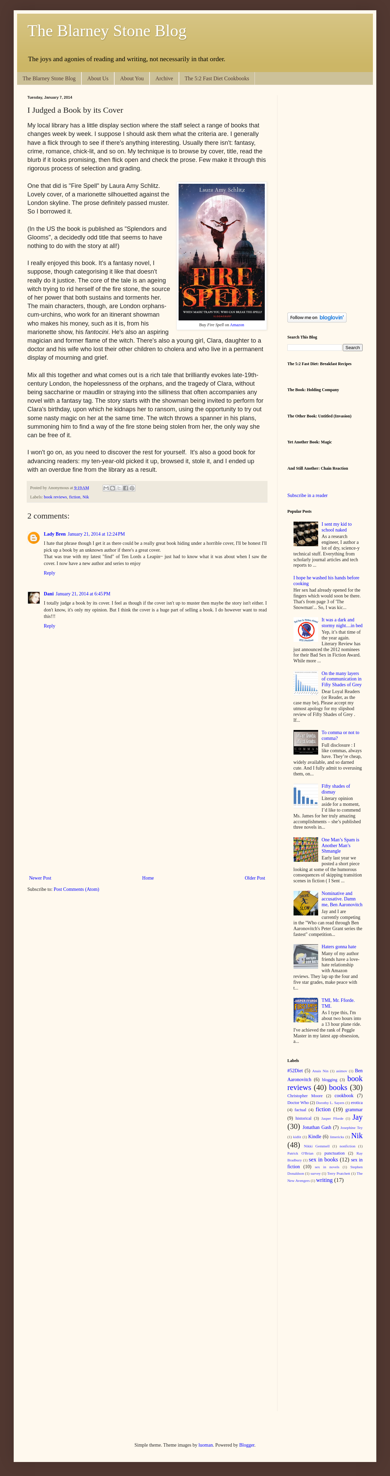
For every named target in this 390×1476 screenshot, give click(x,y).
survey (316, 1173)
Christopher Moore (305, 1095)
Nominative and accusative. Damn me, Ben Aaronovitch (342, 899)
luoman (205, 1445)
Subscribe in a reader (307, 495)
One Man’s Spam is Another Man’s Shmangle (340, 845)
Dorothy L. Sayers (330, 1103)
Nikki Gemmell (316, 1146)
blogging (329, 1079)
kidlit (297, 1137)
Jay (357, 1117)
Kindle (314, 1136)
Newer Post (40, 878)
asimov (341, 1071)
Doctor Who (298, 1102)
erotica (357, 1102)
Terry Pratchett (338, 1173)
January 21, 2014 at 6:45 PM (83, 593)
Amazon (237, 324)
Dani (49, 593)
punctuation (334, 1153)
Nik (85, 497)
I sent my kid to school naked (337, 527)
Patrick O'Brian (300, 1153)
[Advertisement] (64, 801)
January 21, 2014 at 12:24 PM (96, 534)
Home (148, 878)
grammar (354, 1109)
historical (304, 1118)
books (338, 1087)
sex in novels (327, 1167)
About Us (97, 78)
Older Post (255, 878)
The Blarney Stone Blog (106, 31)
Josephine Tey (351, 1128)
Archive (164, 78)
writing (324, 1180)
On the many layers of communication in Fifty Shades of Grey (342, 679)
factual (300, 1109)
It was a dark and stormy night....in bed (342, 622)
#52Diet (295, 1070)
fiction (74, 497)
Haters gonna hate (339, 946)
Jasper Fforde (332, 1118)
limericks (337, 1137)
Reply (49, 573)
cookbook (344, 1095)
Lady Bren (55, 534)
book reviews (55, 497)
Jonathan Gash (317, 1127)
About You (132, 78)
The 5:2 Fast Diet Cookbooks (217, 78)
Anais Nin (320, 1071)
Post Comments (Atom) (76, 889)
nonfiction (347, 1146)
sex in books (323, 1159)
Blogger (246, 1445)
